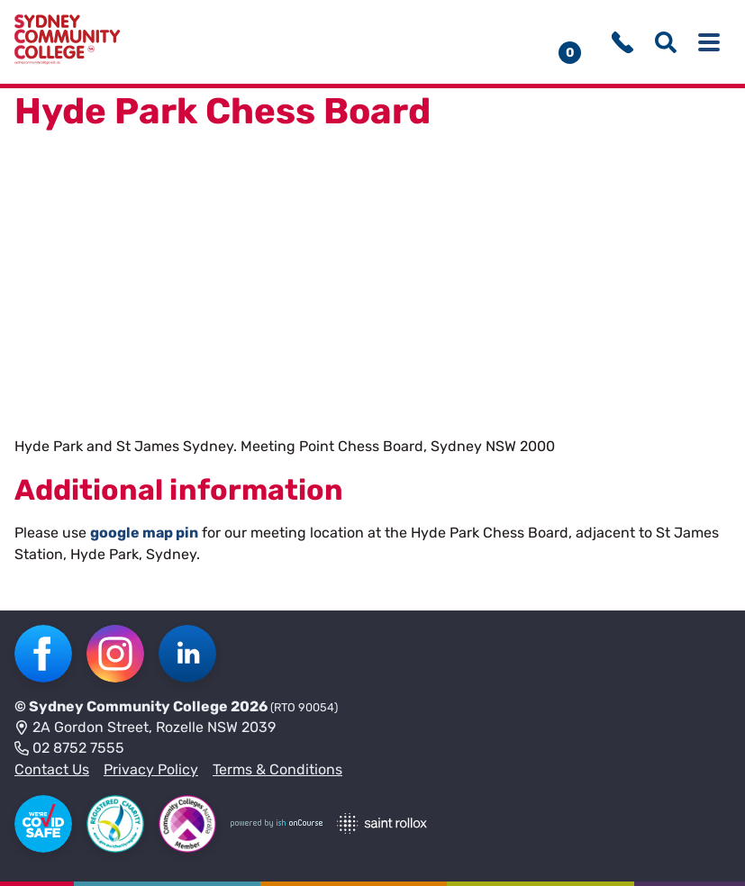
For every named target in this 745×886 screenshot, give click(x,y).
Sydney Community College (128, 706)
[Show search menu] (665, 42)
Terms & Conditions (277, 769)
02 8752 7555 (69, 749)
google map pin (144, 532)
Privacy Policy (151, 769)
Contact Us (51, 769)
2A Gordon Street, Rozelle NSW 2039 (145, 728)
